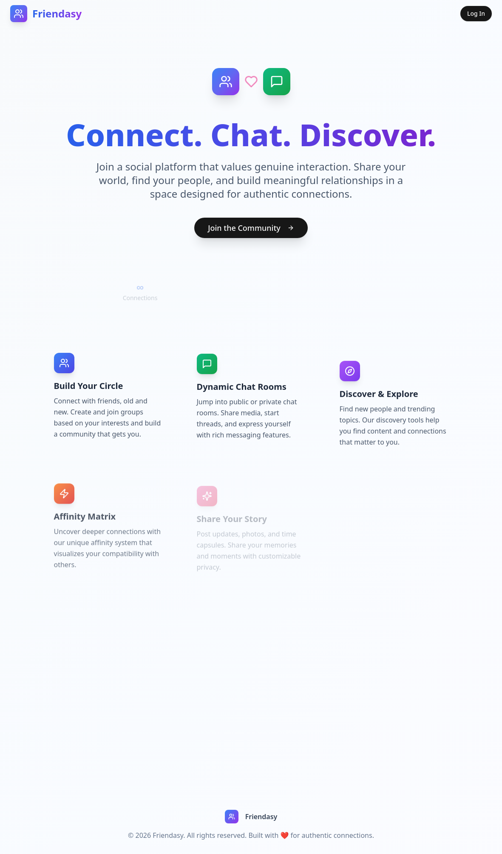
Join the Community (251, 228)
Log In (476, 13)
